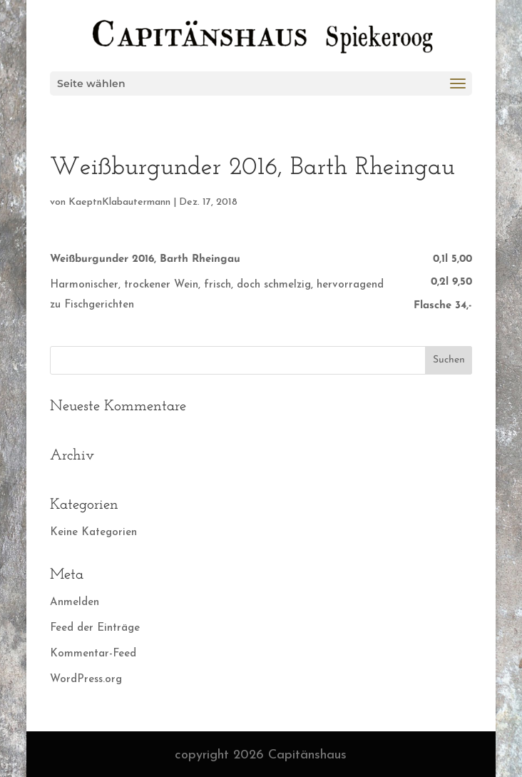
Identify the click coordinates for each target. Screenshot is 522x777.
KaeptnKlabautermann (119, 202)
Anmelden (74, 602)
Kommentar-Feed (93, 654)
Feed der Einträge (95, 628)
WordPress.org (86, 679)
